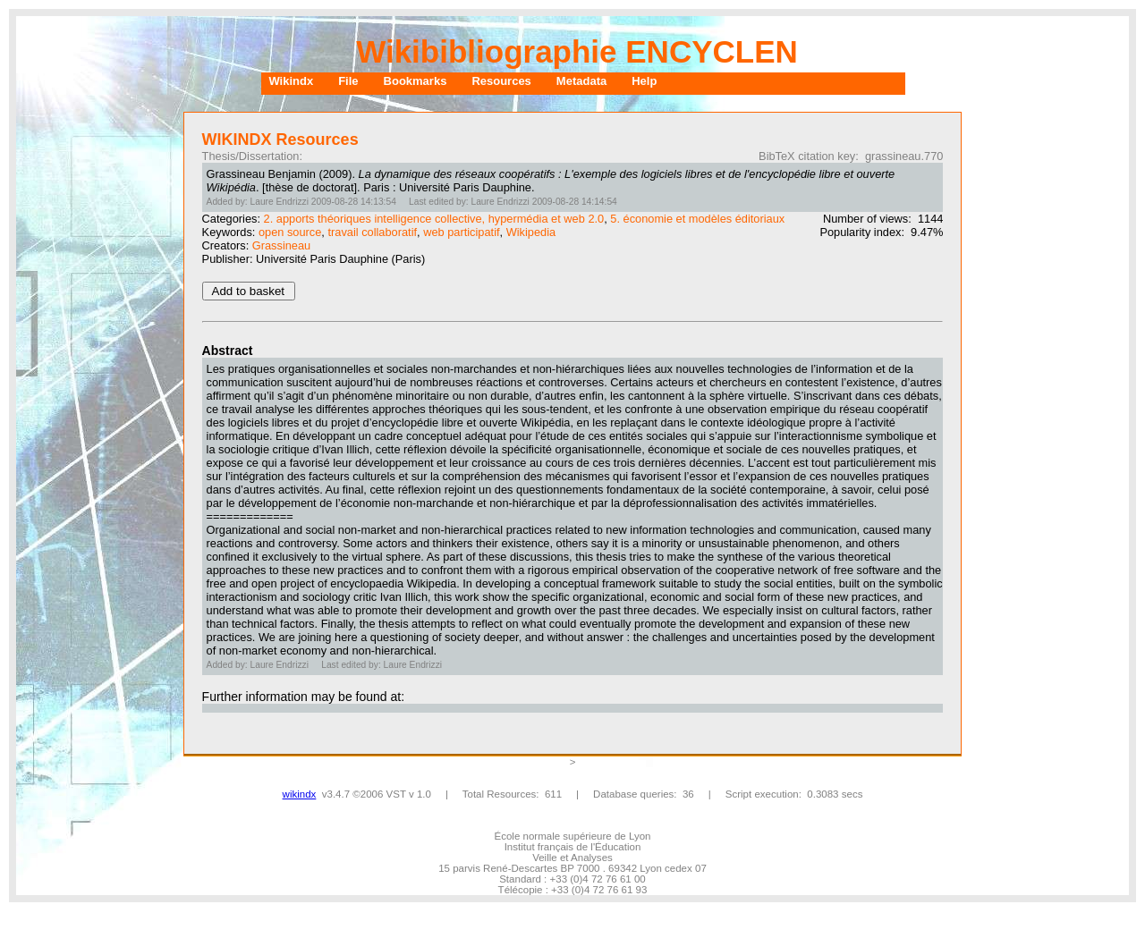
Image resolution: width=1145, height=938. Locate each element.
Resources (500, 81)
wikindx (300, 794)
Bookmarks (415, 81)
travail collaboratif (372, 232)
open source (290, 232)
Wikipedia (531, 232)
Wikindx (290, 81)
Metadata (581, 81)
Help (644, 81)
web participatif (461, 232)
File (348, 81)
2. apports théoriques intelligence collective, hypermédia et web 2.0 (434, 218)
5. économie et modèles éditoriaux (697, 218)
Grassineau (281, 245)
